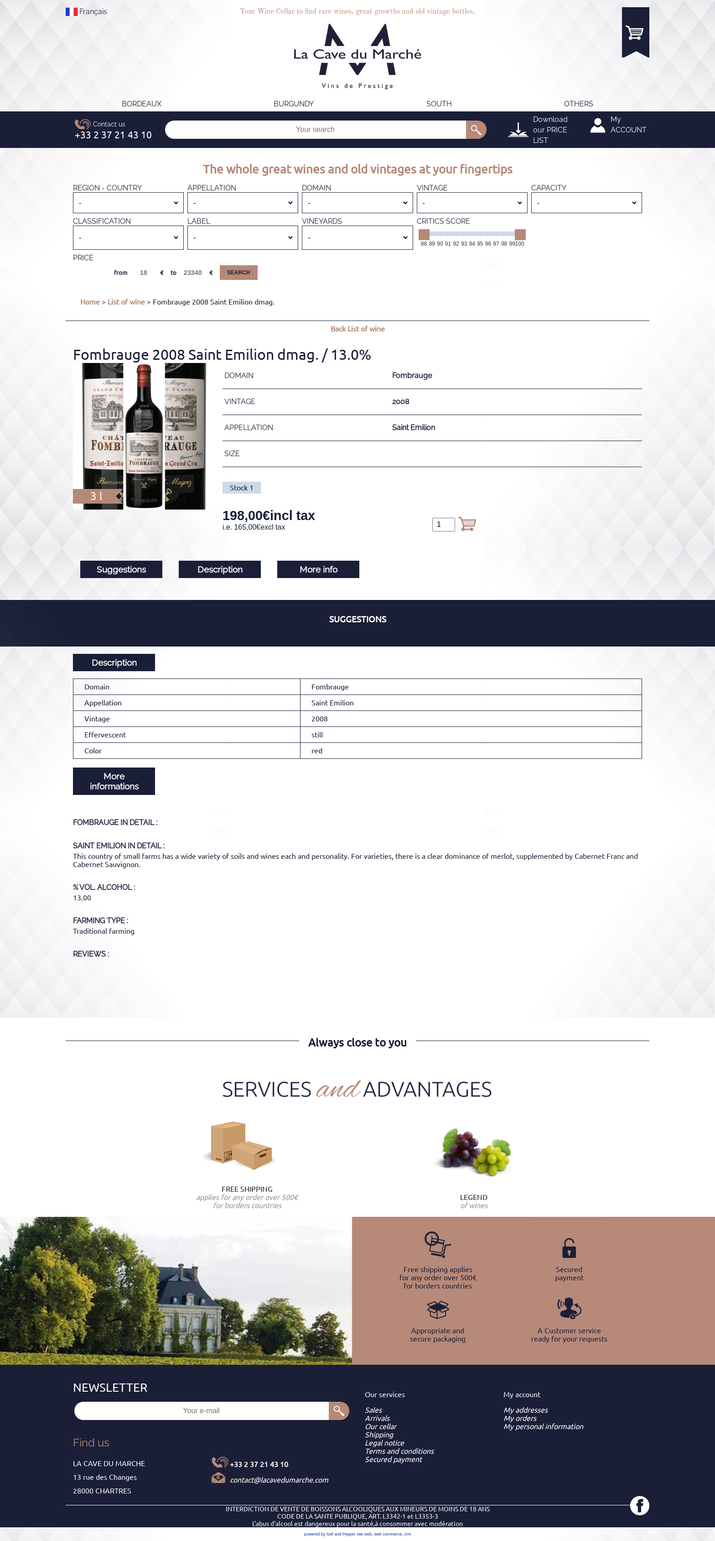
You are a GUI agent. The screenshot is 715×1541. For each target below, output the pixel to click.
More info (318, 569)
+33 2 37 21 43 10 (259, 1464)
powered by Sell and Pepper (330, 1534)
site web (364, 1534)
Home (90, 302)
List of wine (126, 302)
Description (220, 569)
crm (407, 1534)
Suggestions (121, 569)
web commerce (388, 1534)
